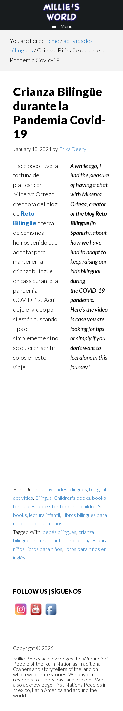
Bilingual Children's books (62, 498)
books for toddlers (58, 506)
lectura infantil (44, 515)
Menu (66, 26)
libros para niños (44, 523)
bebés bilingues (59, 532)
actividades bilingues (64, 489)
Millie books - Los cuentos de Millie (61, 11)
